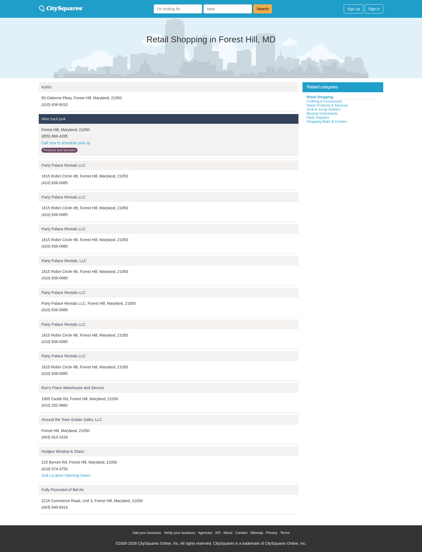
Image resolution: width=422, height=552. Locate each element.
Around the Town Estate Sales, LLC (71, 419)
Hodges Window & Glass (62, 451)
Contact (241, 533)
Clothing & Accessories (324, 101)
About (228, 533)
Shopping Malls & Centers (327, 121)
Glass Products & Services (327, 105)
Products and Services (59, 150)
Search (263, 9)
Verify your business (179, 533)
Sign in (374, 9)
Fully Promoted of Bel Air (62, 490)
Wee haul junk (53, 119)
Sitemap (256, 533)
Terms (285, 533)
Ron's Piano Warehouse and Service (72, 388)
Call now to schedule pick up (65, 143)
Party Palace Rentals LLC (63, 165)
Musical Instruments (322, 113)
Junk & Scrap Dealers (323, 109)
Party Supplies (318, 117)
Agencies (205, 533)
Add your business (146, 533)
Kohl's (46, 87)
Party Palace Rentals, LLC (64, 261)
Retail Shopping (320, 97)
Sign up (353, 9)
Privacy (271, 533)
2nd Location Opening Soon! (65, 475)
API (218, 533)
